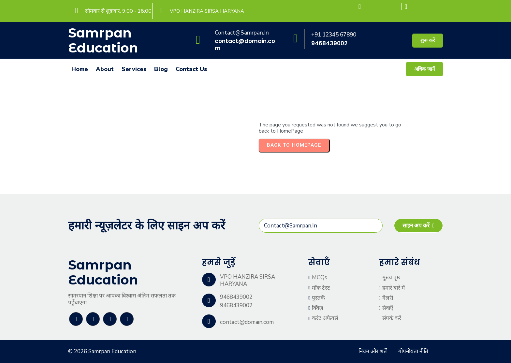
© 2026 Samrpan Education (102, 351)
